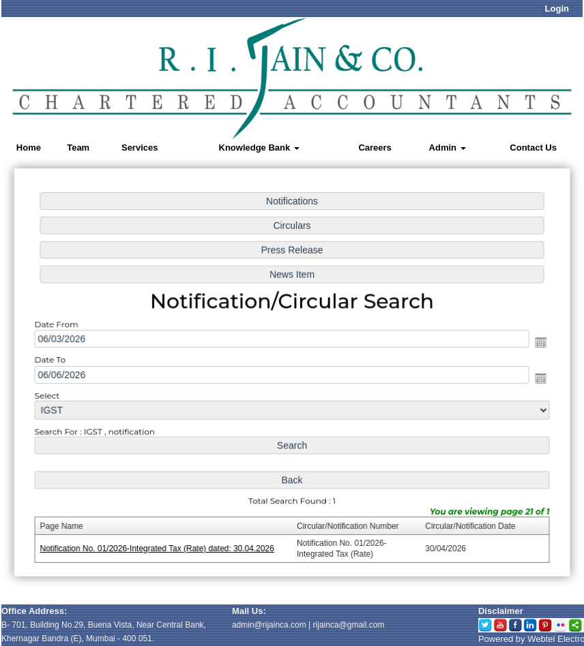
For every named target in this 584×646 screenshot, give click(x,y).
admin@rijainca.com (269, 625)
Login (557, 8)
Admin (447, 147)
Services (139, 147)
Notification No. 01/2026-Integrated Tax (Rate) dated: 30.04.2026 (159, 546)
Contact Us (533, 147)
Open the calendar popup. (536, 342)
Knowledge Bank (259, 147)
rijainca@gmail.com (349, 625)
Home (28, 147)
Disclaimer (500, 611)
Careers (374, 147)
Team (78, 147)
